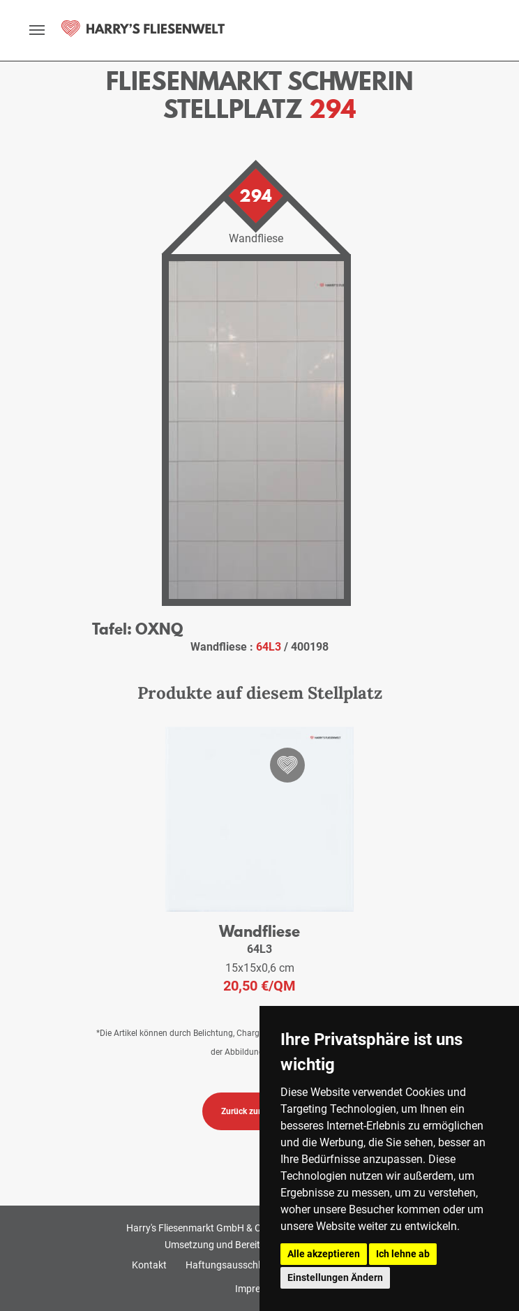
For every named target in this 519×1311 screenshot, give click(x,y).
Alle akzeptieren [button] (323, 1253)
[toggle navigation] (37, 30)
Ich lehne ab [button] (403, 1253)
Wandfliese (259, 931)
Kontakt (149, 1265)
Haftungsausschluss (231, 1265)
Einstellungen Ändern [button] (335, 1277)
